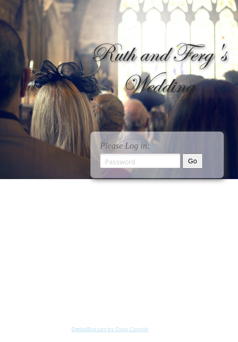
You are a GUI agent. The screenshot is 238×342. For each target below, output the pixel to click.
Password (120, 161)
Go (192, 161)
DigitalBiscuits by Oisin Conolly (110, 328)
